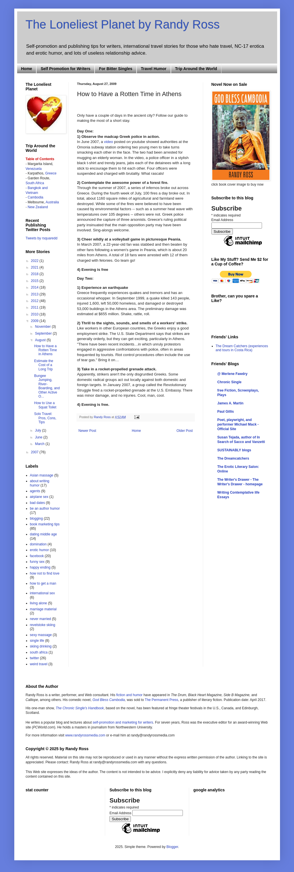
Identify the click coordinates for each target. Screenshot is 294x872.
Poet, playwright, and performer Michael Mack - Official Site (238, 424)
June (39, 437)
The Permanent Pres (161, 700)
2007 (35, 452)
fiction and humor (129, 695)
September (44, 333)
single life (37, 641)
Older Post (185, 431)
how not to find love (44, 573)
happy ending (40, 567)
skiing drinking (41, 646)
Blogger (172, 847)
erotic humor (39, 550)
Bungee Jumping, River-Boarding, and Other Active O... (47, 386)
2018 (35, 274)
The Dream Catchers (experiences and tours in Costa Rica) (242, 348)
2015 (35, 281)
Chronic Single (229, 382)
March (40, 444)
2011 (35, 307)
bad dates (37, 503)
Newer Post (87, 431)
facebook (37, 556)
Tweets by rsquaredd (41, 238)
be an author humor (45, 508)
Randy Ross (103, 417)
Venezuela (34, 169)
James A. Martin (230, 403)
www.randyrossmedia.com (85, 735)
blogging (36, 519)
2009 (35, 321)
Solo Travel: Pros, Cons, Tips (45, 418)
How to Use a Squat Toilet (45, 405)
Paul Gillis (225, 412)
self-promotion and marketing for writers (123, 722)
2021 (35, 267)
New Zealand (38, 207)
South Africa (35, 183)
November (43, 327)
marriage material (43, 609)
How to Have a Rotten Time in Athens (45, 350)
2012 (35, 301)
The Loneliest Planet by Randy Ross (123, 24)
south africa (39, 652)
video (108, 142)
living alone (38, 603)
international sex (42, 593)
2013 (35, 294)
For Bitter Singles (115, 68)
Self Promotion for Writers (65, 68)
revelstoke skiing (42, 625)
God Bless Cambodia (108, 700)
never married (40, 619)
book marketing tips (45, 524)
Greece (50, 173)
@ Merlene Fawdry (232, 374)
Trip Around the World (196, 68)
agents (35, 491)
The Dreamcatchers (233, 458)
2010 (35, 314)
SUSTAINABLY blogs (234, 450)
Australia (52, 202)
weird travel (38, 664)
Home (26, 68)
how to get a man (43, 583)
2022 (35, 261)
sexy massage (41, 635)
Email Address (222, 220)
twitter (34, 658)
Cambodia (35, 197)
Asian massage (41, 475)
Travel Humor (153, 68)
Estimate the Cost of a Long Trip (43, 365)
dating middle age (43, 534)
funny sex (37, 562)
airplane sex (39, 497)
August (41, 340)
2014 (35, 287)
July (38, 430)
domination (38, 544)
